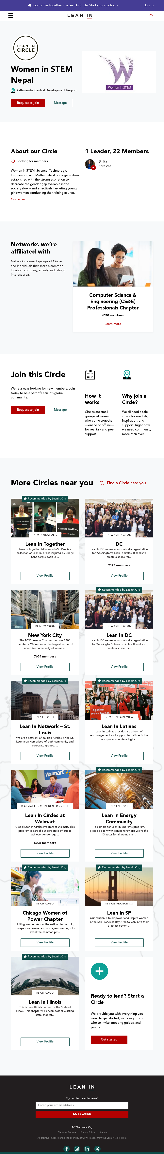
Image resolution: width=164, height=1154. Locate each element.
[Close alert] (149, 5)
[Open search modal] (151, 16)
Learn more (122, 324)
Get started (109, 1039)
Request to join (28, 103)
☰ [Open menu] (10, 16)
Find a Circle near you (122, 483)
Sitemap (103, 1132)
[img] (45, 518)
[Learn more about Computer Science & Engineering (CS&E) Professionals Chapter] (113, 264)
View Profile (45, 575)
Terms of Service (67, 1132)
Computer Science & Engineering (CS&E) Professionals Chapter (113, 302)
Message (60, 103)
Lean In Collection (116, 1138)
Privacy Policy (87, 1132)
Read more (18, 199)
